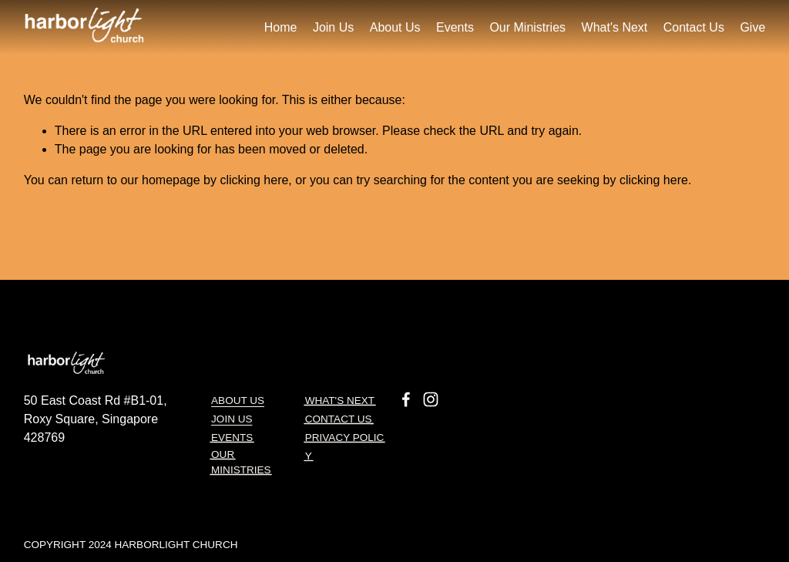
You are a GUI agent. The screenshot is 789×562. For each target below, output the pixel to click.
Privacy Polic (344, 440)
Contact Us (693, 27)
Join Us (333, 27)
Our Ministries (527, 27)
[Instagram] (430, 398)
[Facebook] (406, 398)
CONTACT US (338, 421)
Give (752, 27)
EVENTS (232, 439)
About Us (237, 401)
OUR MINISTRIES (240, 462)
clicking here (254, 180)
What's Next (615, 27)
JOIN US (231, 420)
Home (280, 27)
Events (455, 27)
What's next (339, 402)
